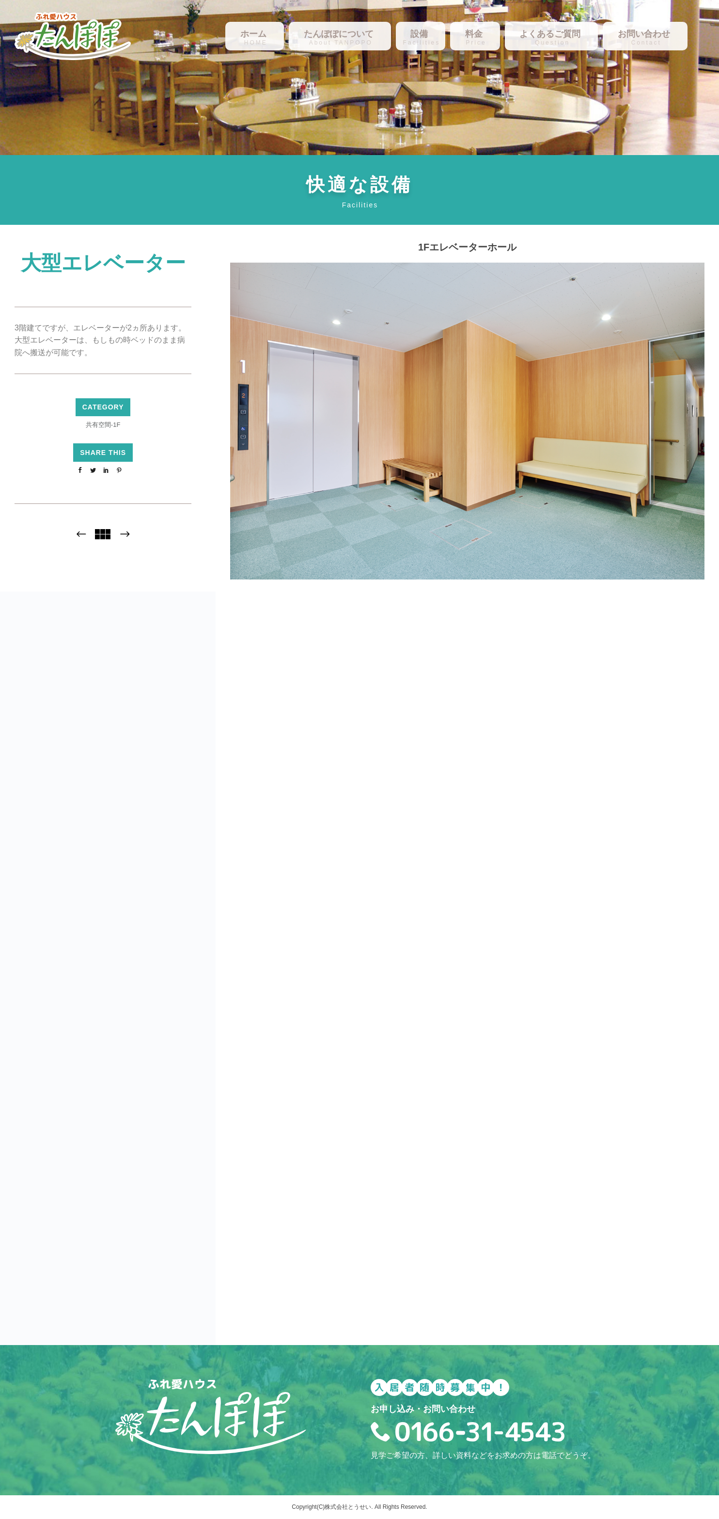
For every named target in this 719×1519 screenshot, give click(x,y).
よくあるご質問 (549, 34)
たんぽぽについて (339, 34)
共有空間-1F (103, 424)
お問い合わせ (644, 34)
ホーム (253, 34)
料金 (474, 34)
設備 (419, 34)
